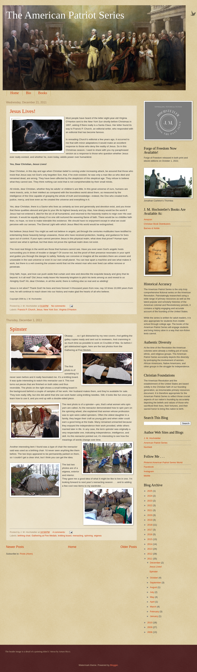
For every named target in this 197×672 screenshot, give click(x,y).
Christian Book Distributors (157, 224)
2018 (150, 524)
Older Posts (128, 547)
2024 (150, 495)
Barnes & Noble (152, 228)
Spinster (18, 329)
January (154, 616)
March (153, 606)
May (152, 597)
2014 (150, 544)
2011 (150, 558)
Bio (28, 93)
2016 (150, 534)
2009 (150, 627)
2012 (150, 553)
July (152, 592)
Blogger (114, 665)
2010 (150, 622)
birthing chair (24, 535)
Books (42, 93)
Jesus (40, 309)
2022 (150, 505)
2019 (150, 520)
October (154, 577)
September (156, 582)
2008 (150, 632)
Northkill (148, 447)
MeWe (147, 475)
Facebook (149, 467)
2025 (150, 491)
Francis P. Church (26, 309)
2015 (150, 539)
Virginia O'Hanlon (67, 309)
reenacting (78, 535)
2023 (150, 500)
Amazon (148, 219)
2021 (150, 510)
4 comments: (59, 532)
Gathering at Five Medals (44, 535)
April (152, 601)
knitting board (64, 535)
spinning (88, 535)
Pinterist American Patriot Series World (163, 462)
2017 (150, 529)
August (154, 587)
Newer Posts (15, 547)
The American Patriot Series (65, 15)
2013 (150, 549)
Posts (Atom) (26, 553)
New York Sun (51, 309)
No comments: (58, 306)
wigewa (97, 535)
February (155, 611)
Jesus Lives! (22, 111)
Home (14, 93)
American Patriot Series (155, 442)
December (155, 562)
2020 (150, 515)
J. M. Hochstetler (152, 438)
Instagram (149, 471)
